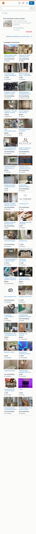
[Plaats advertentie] (31, 3)
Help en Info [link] (21, 495)
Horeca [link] (20, 467)
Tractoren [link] (20, 475)
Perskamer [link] (4, 509)
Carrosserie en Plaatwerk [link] (8, 441)
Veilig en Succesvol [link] (7, 495)
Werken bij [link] (21, 506)
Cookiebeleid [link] (5, 501)
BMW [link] (19, 424)
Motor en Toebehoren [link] (7, 443)
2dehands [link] (4, 512)
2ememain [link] (21, 512)
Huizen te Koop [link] (22, 454)
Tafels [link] (3, 461)
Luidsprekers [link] (5, 427)
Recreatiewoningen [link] (23, 461)
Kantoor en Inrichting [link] (23, 470)
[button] (23, 3)
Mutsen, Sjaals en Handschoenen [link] (6, 471)
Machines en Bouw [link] (23, 472)
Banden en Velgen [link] (6, 438)
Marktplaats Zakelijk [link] (24, 492)
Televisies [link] (4, 432)
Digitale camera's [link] (6, 424)
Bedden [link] (4, 456)
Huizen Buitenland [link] (22, 459)
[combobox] (15, 8)
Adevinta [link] (20, 509)
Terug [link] (5, 13)
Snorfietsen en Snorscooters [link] (25, 447)
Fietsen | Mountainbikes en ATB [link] (25, 444)
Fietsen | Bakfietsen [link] (23, 441)
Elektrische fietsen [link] (22, 438)
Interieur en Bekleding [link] (7, 446)
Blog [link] (2, 492)
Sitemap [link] (3, 515)
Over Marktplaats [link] (6, 506)
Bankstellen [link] (5, 454)
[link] (3, 3)
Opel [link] (19, 427)
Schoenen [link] (4, 474)
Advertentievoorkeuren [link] (24, 501)
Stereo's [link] (4, 429)
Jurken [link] (4, 467)
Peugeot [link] (20, 429)
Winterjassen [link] (5, 476)
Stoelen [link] (4, 459)
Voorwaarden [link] (5, 498)
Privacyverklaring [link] (23, 498)
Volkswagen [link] (21, 432)
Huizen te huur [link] (22, 456)
